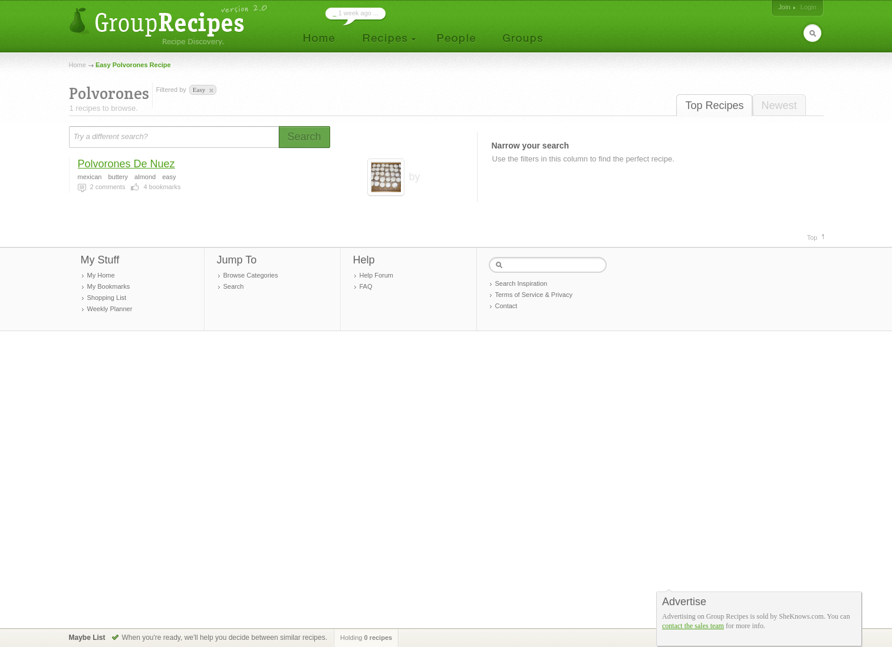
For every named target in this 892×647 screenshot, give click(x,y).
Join (784, 7)
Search (233, 286)
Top (812, 237)
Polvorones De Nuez (126, 164)
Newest (778, 105)
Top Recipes (714, 105)
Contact (506, 305)
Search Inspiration (521, 283)
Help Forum (376, 275)
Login (809, 7)
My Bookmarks (108, 286)
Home (77, 64)
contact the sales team (693, 626)
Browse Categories (250, 275)
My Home (101, 275)
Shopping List (107, 297)
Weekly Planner (110, 308)
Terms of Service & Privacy (533, 294)
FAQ (366, 286)
